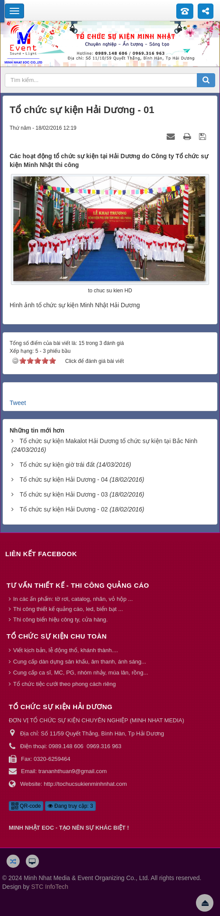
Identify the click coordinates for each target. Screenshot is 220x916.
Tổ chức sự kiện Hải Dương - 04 (64, 479)
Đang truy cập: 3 (70, 806)
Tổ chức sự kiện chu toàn (57, 636)
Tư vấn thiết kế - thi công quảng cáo (78, 585)
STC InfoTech (49, 886)
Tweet (18, 402)
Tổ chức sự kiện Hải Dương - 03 (64, 494)
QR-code (26, 806)
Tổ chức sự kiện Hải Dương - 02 (64, 509)
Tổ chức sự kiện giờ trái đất (57, 464)
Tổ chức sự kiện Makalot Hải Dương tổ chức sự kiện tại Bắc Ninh (108, 440)
